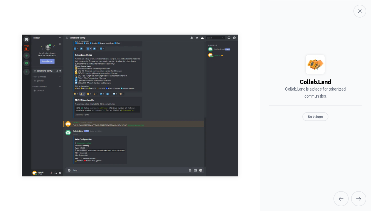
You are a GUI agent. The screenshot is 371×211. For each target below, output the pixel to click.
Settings (315, 117)
